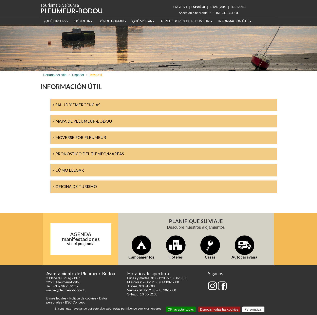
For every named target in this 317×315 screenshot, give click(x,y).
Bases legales (56, 298)
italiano (238, 7)
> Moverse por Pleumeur (79, 137)
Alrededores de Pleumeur (186, 21)
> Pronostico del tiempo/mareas (88, 153)
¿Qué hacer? (56, 21)
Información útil (234, 21)
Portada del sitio (55, 75)
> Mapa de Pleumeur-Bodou (82, 121)
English (180, 7)
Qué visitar (143, 21)
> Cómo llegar (68, 170)
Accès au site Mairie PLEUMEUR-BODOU (209, 13)
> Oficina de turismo (74, 186)
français (218, 7)
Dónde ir (83, 21)
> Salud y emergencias (76, 104)
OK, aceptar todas (181, 309)
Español (78, 75)
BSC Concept (75, 302)
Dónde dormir (112, 21)
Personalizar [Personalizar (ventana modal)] (253, 309)
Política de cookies (83, 298)
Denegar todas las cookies (219, 309)
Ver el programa (81, 244)
